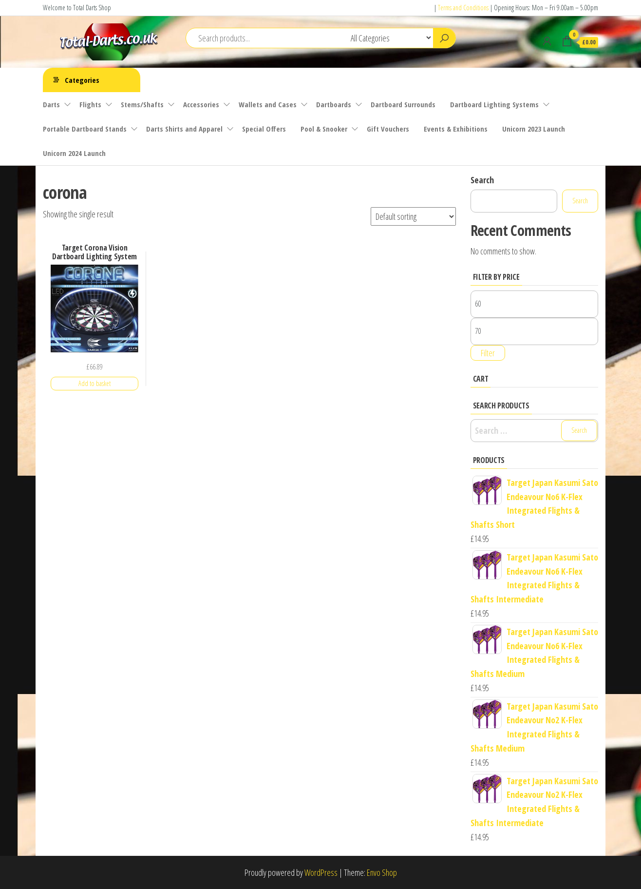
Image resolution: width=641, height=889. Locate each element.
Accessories (201, 104)
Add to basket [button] (94, 383)
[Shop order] (413, 216)
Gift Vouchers (388, 129)
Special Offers (264, 129)
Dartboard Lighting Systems (494, 104)
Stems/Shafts (142, 104)
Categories (82, 80)
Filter (488, 353)
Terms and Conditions (463, 7)
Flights (90, 104)
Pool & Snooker (324, 129)
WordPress (321, 872)
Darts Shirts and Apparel (184, 129)
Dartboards (333, 104)
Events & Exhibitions (456, 129)
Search (482, 180)
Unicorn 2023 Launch (533, 129)
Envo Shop (382, 872)
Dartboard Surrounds (403, 104)
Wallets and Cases (268, 104)
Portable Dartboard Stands (85, 129)
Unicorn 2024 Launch (74, 153)
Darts (51, 104)
